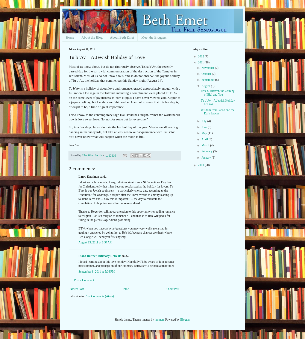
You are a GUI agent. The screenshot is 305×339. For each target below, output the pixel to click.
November (208, 67)
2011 (201, 62)
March (206, 145)
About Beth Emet (122, 37)
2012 (201, 56)
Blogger (185, 319)
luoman (159, 319)
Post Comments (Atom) (99, 296)
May (205, 133)
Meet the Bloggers (154, 37)
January (207, 157)
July (204, 121)
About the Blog (92, 37)
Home (70, 37)
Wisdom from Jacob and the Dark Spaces (217, 111)
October (207, 73)
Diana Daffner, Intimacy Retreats (100, 256)
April (205, 139)
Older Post (173, 289)
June (205, 127)
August (206, 86)
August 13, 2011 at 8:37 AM (95, 242)
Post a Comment (84, 280)
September (208, 79)
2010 (201, 165)
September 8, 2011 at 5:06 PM (97, 271)
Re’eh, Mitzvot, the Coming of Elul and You (217, 92)
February (207, 151)
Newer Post (77, 289)
